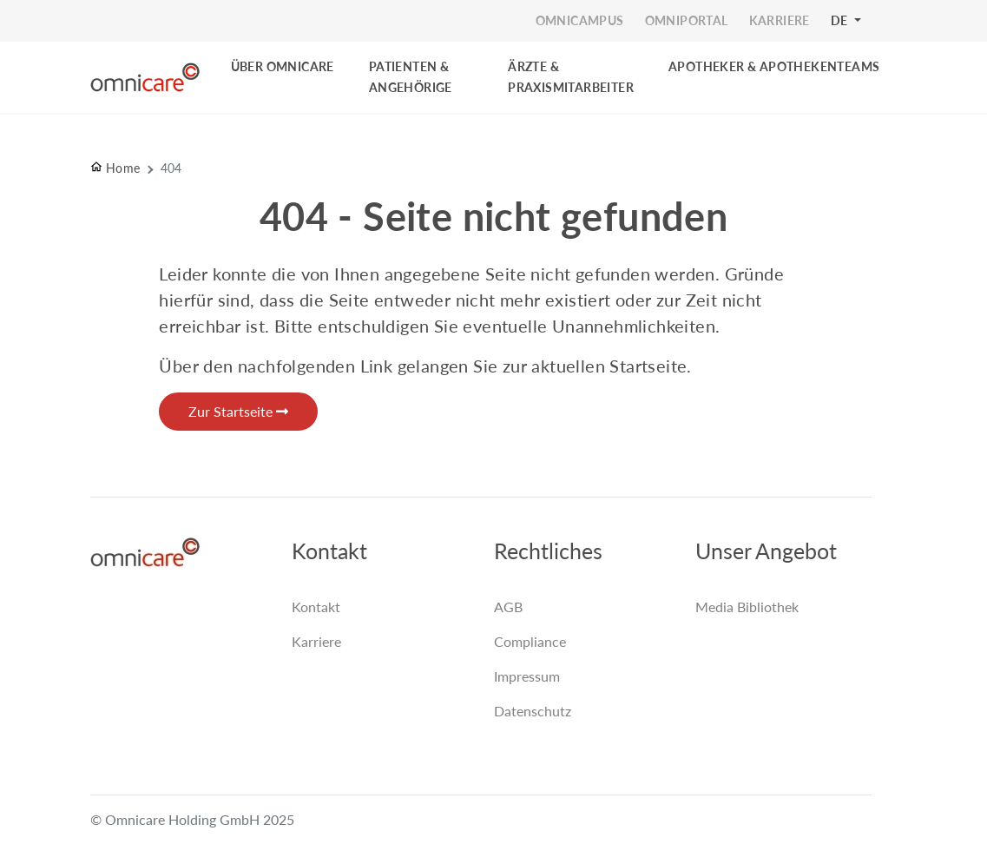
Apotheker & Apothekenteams (773, 66)
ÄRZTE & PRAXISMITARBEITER (571, 77)
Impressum (527, 676)
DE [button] (841, 20)
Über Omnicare (282, 66)
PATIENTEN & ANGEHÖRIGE (410, 77)
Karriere (316, 641)
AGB (508, 606)
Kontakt (316, 606)
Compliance (530, 641)
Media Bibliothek (747, 606)
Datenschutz (532, 710)
